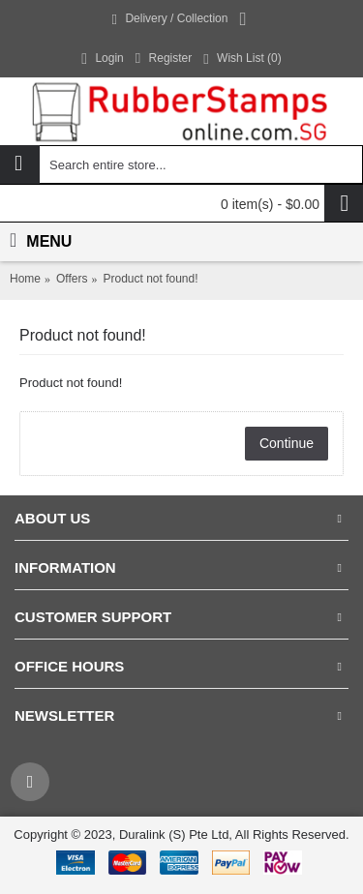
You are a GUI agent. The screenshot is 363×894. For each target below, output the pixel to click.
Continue (286, 443)
